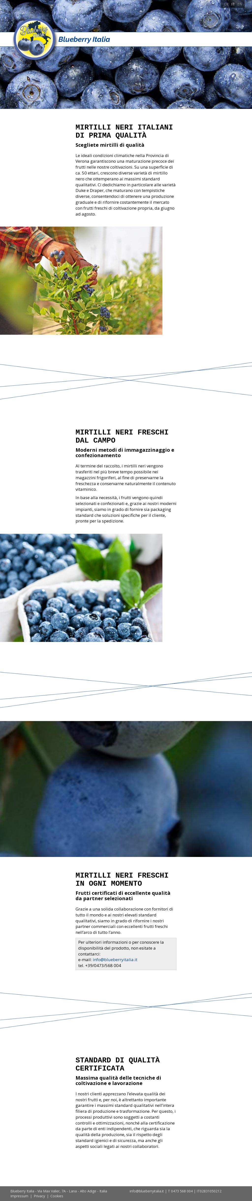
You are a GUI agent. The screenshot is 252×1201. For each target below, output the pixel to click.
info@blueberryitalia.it (115, 959)
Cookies (56, 1196)
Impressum (19, 1196)
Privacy (39, 1196)
